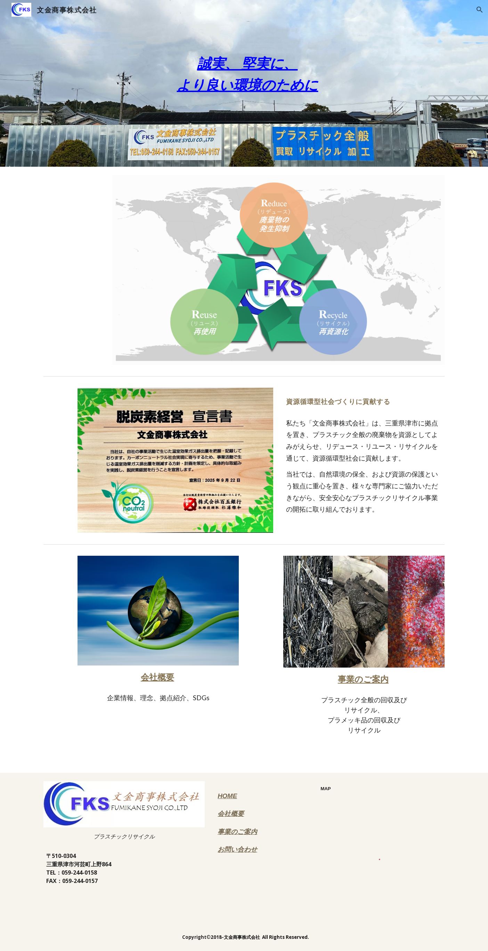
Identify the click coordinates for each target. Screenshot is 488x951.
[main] (244, 83)
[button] (479, 9)
